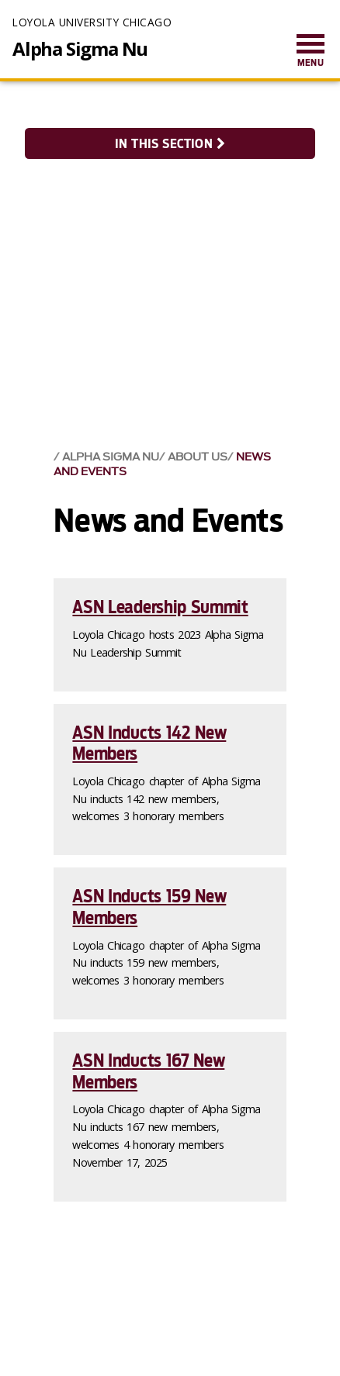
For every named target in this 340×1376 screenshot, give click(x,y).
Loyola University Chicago (92, 22)
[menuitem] (310, 51)
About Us (197, 457)
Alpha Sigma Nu (79, 49)
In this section (170, 143)
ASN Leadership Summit (160, 607)
